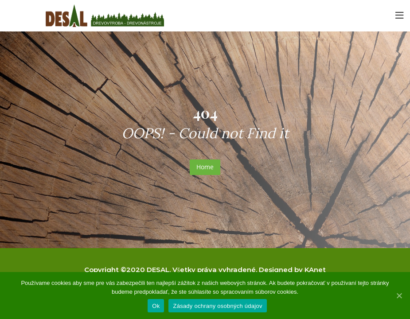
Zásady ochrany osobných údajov (217, 306)
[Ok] (398, 295)
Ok (156, 306)
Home (205, 167)
